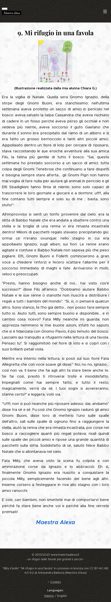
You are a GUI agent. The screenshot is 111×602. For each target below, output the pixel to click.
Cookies (55, 582)
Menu (105, 11)
